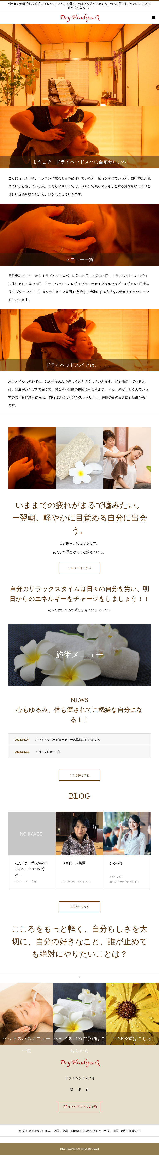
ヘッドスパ (83, 881)
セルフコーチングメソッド (124, 881)
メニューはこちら (79, 567)
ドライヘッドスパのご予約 (79, 1106)
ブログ (33, 881)
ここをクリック (79, 906)
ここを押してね (79, 775)
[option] (79, 65)
